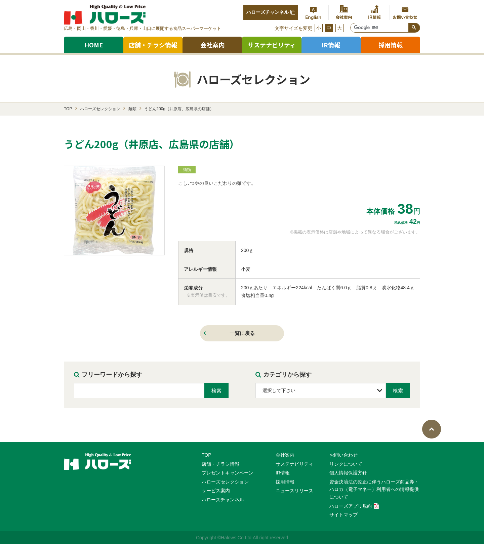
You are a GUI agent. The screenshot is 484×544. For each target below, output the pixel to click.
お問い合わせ (343, 455)
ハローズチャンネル (270, 12)
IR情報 (283, 472)
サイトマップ (343, 514)
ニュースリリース (294, 490)
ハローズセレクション (225, 482)
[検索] (379, 28)
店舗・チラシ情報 (153, 44)
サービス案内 (216, 490)
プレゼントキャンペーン (227, 472)
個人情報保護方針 (348, 472)
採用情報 (285, 482)
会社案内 (212, 44)
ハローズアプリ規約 (354, 506)
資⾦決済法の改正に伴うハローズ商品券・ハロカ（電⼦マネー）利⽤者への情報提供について (374, 489)
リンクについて (345, 464)
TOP (206, 455)
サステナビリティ (272, 44)
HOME (93, 44)
